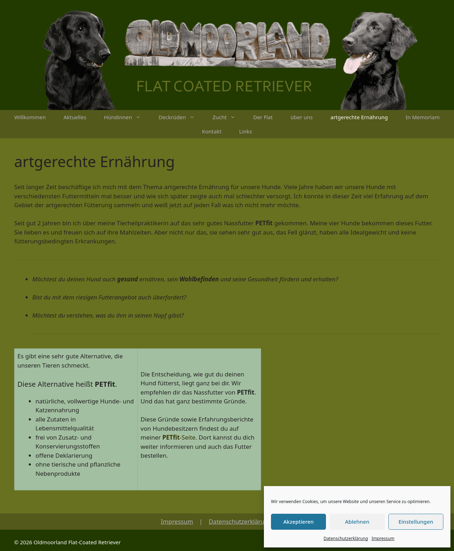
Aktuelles (74, 117)
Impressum (383, 538)
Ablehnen (357, 521)
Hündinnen (127, 117)
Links (245, 131)
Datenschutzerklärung (345, 538)
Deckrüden (181, 117)
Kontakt (211, 131)
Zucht (228, 117)
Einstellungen (415, 521)
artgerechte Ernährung (359, 117)
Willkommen (30, 117)
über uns (301, 117)
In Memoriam (423, 117)
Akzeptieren (298, 521)
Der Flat (263, 117)
